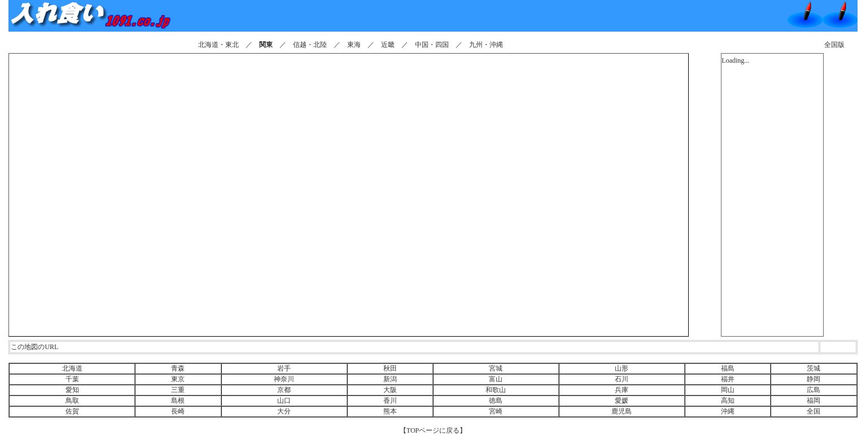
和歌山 (496, 390)
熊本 (390, 411)
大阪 (390, 390)
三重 (178, 390)
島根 (178, 400)
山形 (621, 368)
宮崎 (495, 411)
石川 (621, 379)
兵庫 (621, 390)
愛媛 (621, 400)
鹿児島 (621, 411)
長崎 (178, 411)
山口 (284, 400)
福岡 (813, 400)
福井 (727, 379)
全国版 (834, 45)
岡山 (727, 390)
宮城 (495, 368)
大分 (284, 411)
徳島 (495, 400)
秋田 (390, 368)
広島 (813, 390)
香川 (390, 400)
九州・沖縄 (486, 45)
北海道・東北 (218, 45)
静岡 (813, 379)
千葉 (72, 379)
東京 (178, 379)
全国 (813, 411)
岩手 (284, 368)
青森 (178, 368)
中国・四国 (432, 45)
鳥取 (72, 400)
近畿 (388, 45)
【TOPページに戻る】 (433, 430)
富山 (495, 379)
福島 (727, 368)
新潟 (390, 379)
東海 (354, 45)
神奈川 (284, 379)
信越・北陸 (310, 45)
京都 (284, 390)
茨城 (813, 368)
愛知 (72, 390)
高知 (727, 400)
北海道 (72, 368)
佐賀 (72, 411)
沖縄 (727, 411)
